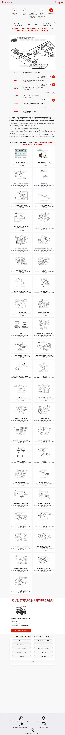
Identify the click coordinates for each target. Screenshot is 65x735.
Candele (21, 640)
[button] (55, 23)
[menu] (62, 2)
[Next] (36, 24)
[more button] (50, 76)
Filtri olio (21, 656)
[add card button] (53, 76)
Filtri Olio (43, 656)
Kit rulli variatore (21, 644)
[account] (56, 2)
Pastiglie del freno (22, 652)
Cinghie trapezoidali (43, 640)
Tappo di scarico (21, 648)
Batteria (43, 644)
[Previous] (28, 24)
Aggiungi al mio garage (21, 630)
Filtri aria (43, 652)
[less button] (47, 76)
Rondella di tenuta (43, 648)
